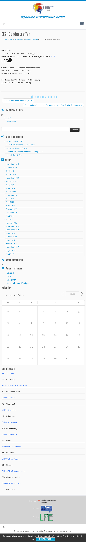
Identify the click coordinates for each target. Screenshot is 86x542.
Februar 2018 (11, 251)
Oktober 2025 (11, 175)
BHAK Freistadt (8, 405)
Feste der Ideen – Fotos (16, 155)
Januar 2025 (11, 182)
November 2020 (12, 234)
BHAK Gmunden (9, 417)
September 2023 (12, 189)
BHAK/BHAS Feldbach (11, 491)
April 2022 (10, 210)
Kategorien (11, 287)
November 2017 (12, 254)
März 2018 (10, 247)
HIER (52, 64)
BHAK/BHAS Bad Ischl (11, 454)
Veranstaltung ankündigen (17, 291)
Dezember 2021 (12, 220)
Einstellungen (45, 539)
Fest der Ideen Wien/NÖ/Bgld (18, 108)
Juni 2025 (10, 178)
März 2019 (10, 241)
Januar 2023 (11, 199)
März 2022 (10, 213)
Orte (8, 284)
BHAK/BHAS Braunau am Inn (14, 478)
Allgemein (31, 35)
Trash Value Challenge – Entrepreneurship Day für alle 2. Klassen (53, 112)
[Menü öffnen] (82, 25)
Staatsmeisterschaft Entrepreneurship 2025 (25, 159)
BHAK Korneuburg (9, 429)
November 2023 (12, 185)
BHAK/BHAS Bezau (10, 466)
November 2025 (12, 172)
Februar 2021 (11, 230)
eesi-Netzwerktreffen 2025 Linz (20, 152)
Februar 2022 (11, 216)
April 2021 (10, 227)
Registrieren (11, 128)
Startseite (5, 35)
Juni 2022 (10, 206)
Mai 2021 (10, 223)
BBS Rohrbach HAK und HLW (14, 393)
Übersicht (10, 280)
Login (8, 125)
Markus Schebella (31, 47)
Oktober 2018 (11, 244)
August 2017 (11, 258)
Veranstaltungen (19, 35)
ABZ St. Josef (8, 381)
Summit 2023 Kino (14, 162)
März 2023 (10, 196)
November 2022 (12, 203)
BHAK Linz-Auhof (9, 442)
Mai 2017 (10, 261)
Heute (72, 302)
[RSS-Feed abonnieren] (5, 25)
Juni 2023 (10, 192)
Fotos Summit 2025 (14, 149)
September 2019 (12, 237)
